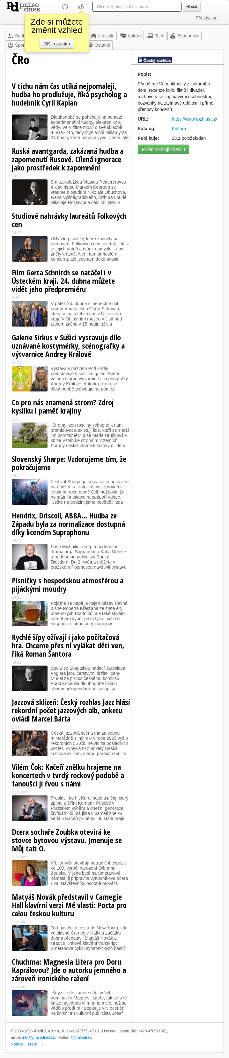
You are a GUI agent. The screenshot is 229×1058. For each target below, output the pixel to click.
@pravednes (81, 1037)
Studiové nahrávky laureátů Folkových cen (69, 219)
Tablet (32, 1044)
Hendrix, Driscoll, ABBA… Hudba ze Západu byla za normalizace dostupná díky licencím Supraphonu (68, 523)
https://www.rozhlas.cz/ (194, 119)
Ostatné (98, 45)
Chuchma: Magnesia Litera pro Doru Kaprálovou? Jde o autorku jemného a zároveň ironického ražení (69, 969)
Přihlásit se (207, 17)
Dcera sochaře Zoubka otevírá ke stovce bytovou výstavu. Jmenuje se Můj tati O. (67, 840)
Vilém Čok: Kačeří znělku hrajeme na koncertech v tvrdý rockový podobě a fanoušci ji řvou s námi (68, 775)
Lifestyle (102, 36)
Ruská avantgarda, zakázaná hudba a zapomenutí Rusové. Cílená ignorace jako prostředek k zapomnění (67, 159)
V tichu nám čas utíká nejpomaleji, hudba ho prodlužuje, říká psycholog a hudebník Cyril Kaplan (69, 94)
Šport (16, 45)
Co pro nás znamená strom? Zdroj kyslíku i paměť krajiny (63, 406)
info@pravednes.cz (38, 1037)
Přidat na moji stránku (163, 149)
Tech (155, 36)
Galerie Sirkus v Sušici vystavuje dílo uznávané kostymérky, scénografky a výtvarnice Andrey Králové (68, 345)
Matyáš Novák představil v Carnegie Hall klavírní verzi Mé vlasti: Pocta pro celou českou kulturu (69, 905)
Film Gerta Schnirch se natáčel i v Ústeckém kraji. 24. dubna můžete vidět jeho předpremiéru (63, 280)
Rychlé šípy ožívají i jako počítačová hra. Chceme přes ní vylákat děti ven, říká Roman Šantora (68, 645)
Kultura (179, 128)
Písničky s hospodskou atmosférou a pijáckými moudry (67, 584)
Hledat (191, 6)
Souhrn (18, 36)
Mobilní (17, 1044)
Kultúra (131, 36)
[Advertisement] (177, 189)
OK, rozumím (57, 43)
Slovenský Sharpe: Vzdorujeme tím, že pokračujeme (69, 463)
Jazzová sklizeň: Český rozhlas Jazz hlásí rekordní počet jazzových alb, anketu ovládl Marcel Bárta (71, 710)
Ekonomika (184, 36)
